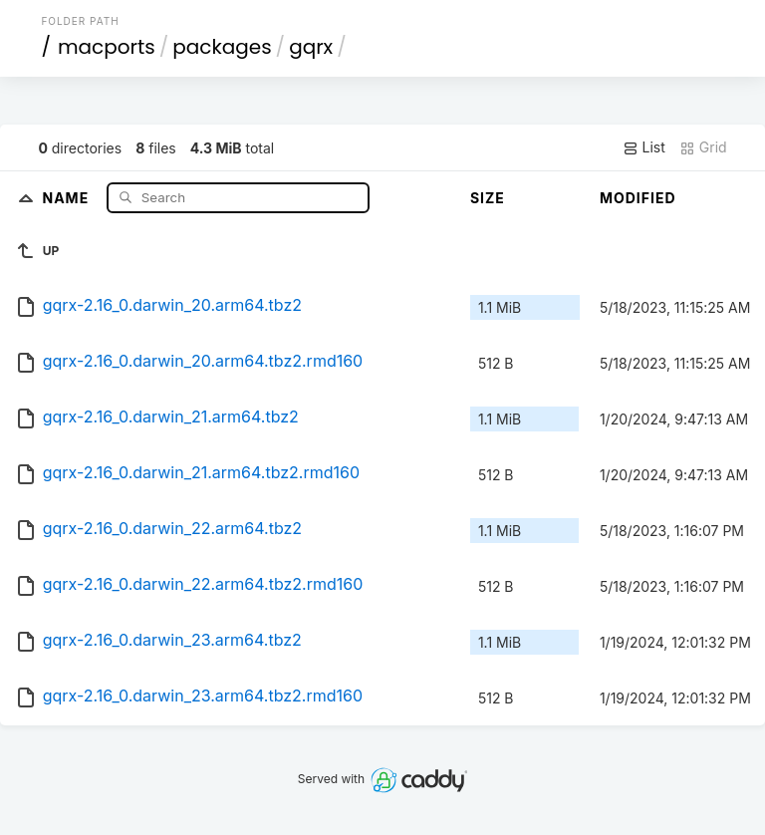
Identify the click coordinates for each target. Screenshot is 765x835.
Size (487, 197)
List (644, 147)
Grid (703, 147)
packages (221, 47)
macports (106, 47)
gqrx (311, 47)
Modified (638, 197)
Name (67, 196)
